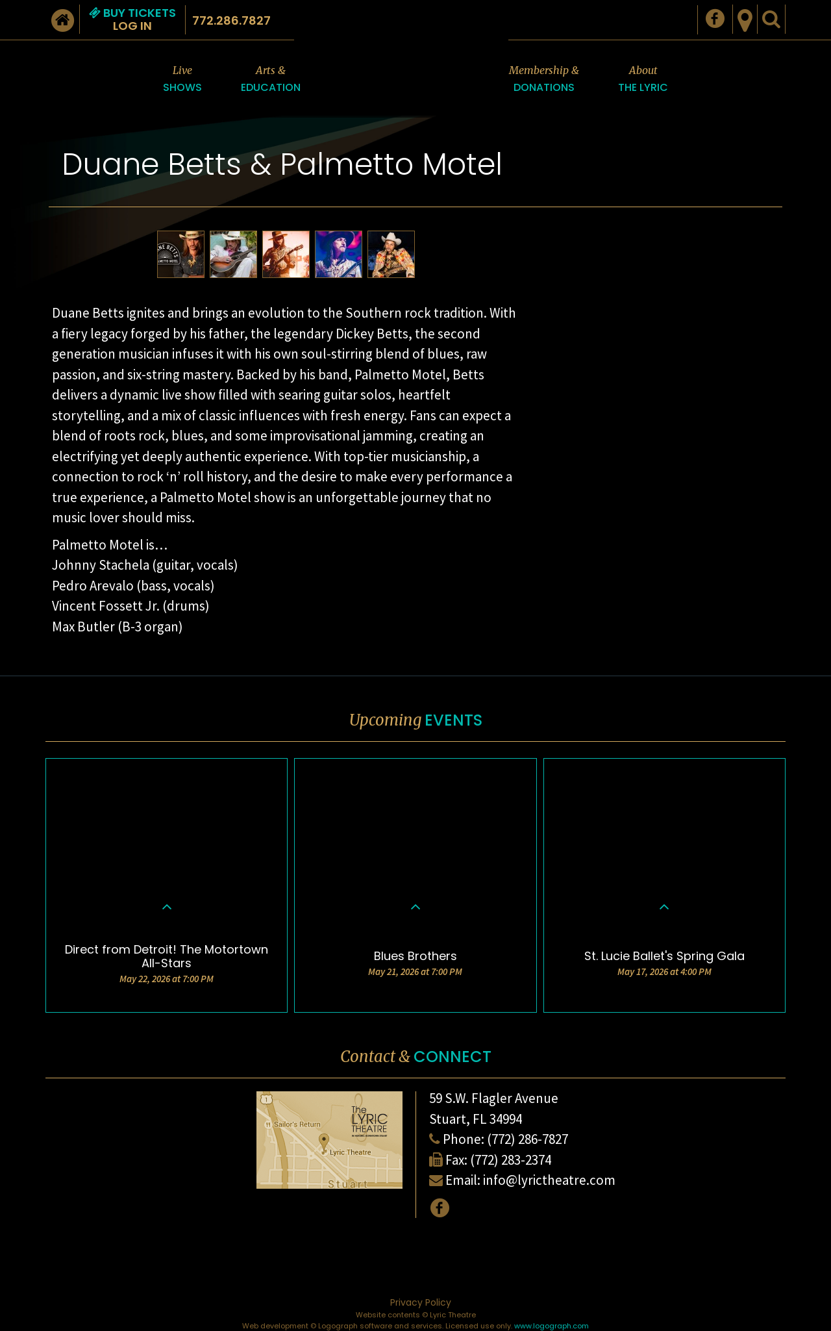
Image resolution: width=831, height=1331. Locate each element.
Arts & (271, 79)
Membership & (544, 79)
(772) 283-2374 (510, 1160)
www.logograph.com (551, 1326)
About (643, 79)
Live (182, 79)
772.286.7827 (231, 20)
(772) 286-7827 (527, 1139)
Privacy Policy (420, 1302)
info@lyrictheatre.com (549, 1180)
